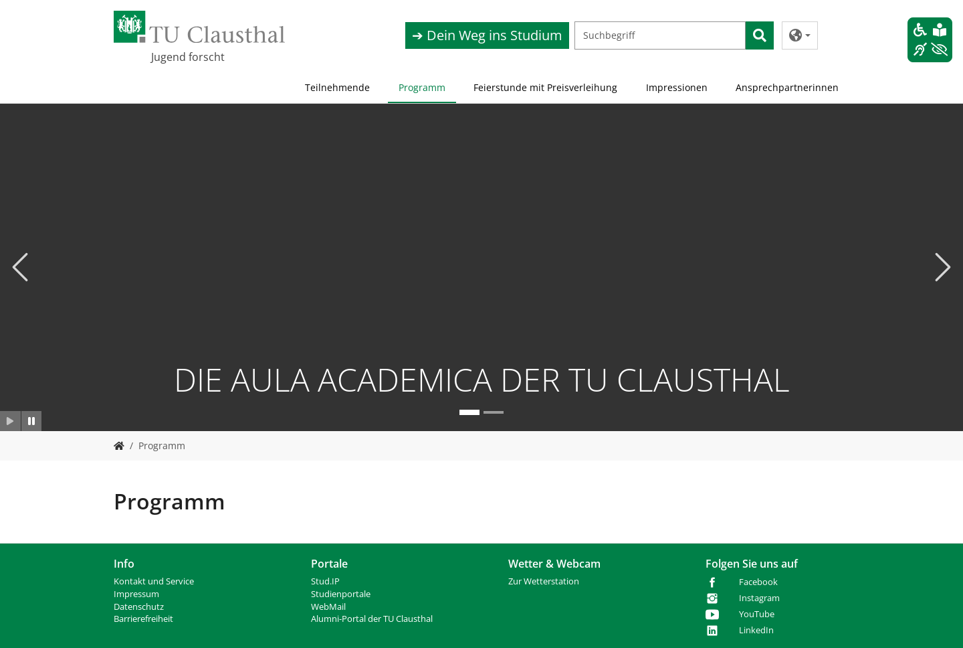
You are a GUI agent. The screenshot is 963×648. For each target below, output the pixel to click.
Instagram (759, 598)
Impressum (136, 594)
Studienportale (340, 594)
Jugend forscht (188, 57)
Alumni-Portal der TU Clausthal (372, 619)
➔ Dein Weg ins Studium (487, 35)
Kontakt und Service (154, 581)
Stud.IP (325, 581)
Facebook (758, 582)
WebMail (328, 607)
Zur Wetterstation (543, 581)
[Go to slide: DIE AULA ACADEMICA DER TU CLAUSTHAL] (469, 412)
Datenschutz (139, 607)
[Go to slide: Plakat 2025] (494, 412)
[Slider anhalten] (31, 420)
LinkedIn (756, 630)
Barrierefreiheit (143, 619)
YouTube (756, 614)
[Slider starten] (10, 420)
